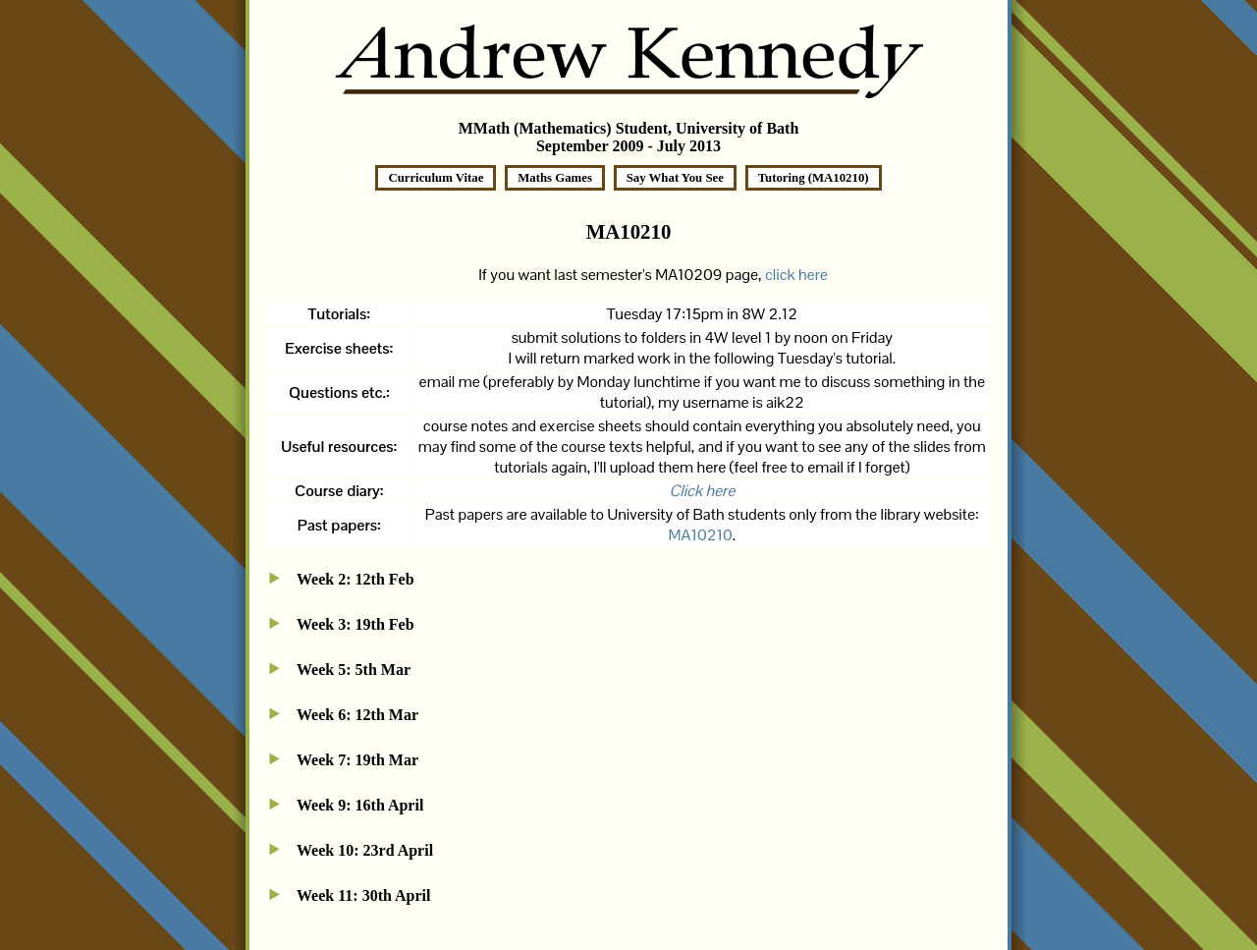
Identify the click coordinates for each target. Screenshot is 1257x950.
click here (796, 274)
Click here (702, 490)
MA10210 (701, 535)
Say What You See (675, 178)
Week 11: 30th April (363, 895)
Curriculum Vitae (435, 178)
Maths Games (555, 178)
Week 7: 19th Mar (357, 760)
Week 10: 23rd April (365, 850)
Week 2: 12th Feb (355, 579)
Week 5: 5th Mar (353, 669)
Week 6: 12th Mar (357, 714)
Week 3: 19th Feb (355, 624)
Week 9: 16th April (360, 805)
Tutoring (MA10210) (813, 178)
